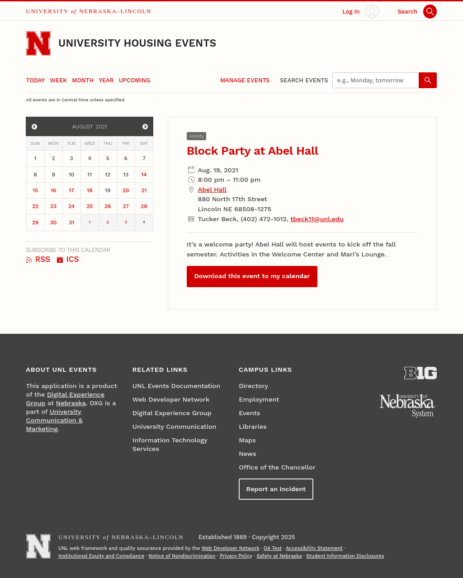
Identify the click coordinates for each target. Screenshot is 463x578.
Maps (247, 440)
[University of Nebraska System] (408, 406)
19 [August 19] (107, 190)
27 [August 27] (126, 206)
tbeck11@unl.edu (317, 219)
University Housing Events (137, 43)
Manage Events (244, 80)
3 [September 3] (126, 222)
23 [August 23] (53, 206)
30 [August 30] (53, 222)
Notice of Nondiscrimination (182, 556)
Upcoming (135, 80)
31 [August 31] (71, 222)
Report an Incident (276, 489)
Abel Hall (212, 190)
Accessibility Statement (314, 548)
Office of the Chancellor (277, 467)
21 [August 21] (143, 190)
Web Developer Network (171, 399)
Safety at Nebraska (279, 556)
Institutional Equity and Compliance (101, 556)
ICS (68, 259)
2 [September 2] (108, 222)
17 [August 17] (71, 190)
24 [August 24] (71, 206)
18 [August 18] (89, 190)
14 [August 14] (143, 174)
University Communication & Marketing (54, 420)
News (247, 454)
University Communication (174, 427)
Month (83, 80)
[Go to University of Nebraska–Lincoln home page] (38, 43)
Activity (196, 135)
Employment (259, 399)
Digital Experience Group (172, 413)
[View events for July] (34, 126)
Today (35, 80)
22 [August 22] (35, 206)
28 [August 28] (144, 206)
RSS (38, 259)
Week (58, 80)
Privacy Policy (236, 556)
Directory (253, 386)
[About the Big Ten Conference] (420, 373)
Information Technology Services (169, 444)
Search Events (304, 80)
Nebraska (71, 403)
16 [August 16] (53, 190)
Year (106, 80)
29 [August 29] (35, 222)
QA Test (273, 548)
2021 (101, 126)
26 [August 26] (107, 206)
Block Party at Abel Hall (252, 150)
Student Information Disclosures (345, 556)
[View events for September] (145, 126)
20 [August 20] (126, 190)
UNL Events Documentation (176, 386)
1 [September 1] (89, 222)
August (83, 126)
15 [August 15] (35, 190)
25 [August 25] (89, 206)
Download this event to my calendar (252, 276)
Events (249, 413)
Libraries (252, 427)
